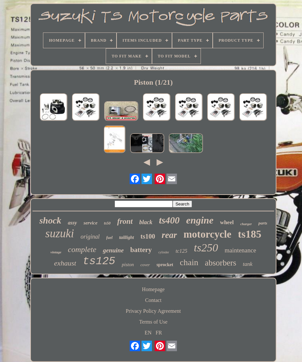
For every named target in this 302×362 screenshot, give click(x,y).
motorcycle (207, 234)
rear (169, 235)
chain (189, 262)
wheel (227, 222)
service (90, 222)
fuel (109, 237)
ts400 (169, 220)
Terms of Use (153, 322)
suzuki (59, 233)
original (90, 236)
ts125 (99, 261)
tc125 (181, 251)
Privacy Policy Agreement (153, 311)
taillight (126, 237)
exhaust (65, 263)
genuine (113, 250)
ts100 (147, 236)
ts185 (249, 234)
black (145, 222)
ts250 (206, 248)
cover (145, 264)
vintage (56, 252)
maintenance (240, 250)
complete (82, 249)
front (125, 221)
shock (50, 220)
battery (141, 250)
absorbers (220, 262)
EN (148, 332)
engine (199, 220)
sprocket (165, 264)
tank (247, 264)
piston (128, 264)
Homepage (153, 289)
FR (159, 332)
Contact (153, 300)
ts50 (107, 223)
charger (246, 224)
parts (262, 223)
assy (72, 222)
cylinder (163, 252)
